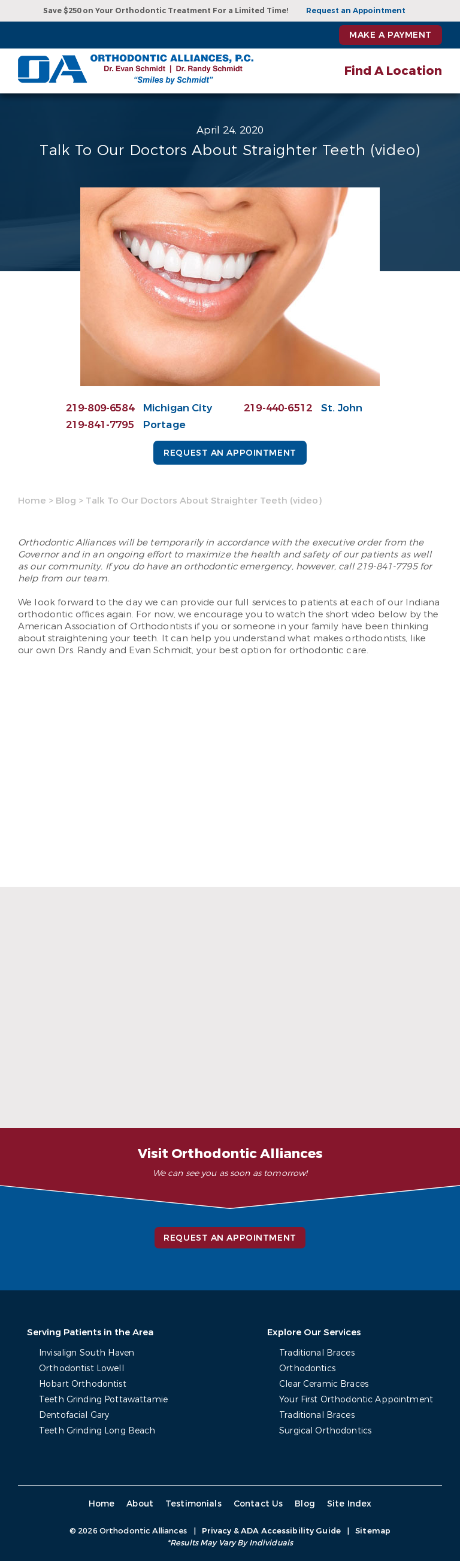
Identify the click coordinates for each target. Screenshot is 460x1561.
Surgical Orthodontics (325, 1430)
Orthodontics (307, 1368)
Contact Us (258, 1504)
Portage (164, 425)
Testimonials (193, 1504)
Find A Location (393, 71)
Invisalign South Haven (86, 1353)
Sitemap (373, 1531)
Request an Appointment (355, 11)
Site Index (349, 1504)
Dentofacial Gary (74, 1415)
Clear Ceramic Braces (323, 1384)
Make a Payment (390, 35)
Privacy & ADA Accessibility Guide (271, 1531)
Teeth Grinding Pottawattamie (103, 1399)
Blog (66, 501)
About (139, 1504)
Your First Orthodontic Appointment (356, 1399)
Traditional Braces (317, 1353)
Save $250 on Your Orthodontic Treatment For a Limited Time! (165, 11)
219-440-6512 (278, 408)
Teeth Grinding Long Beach (97, 1430)
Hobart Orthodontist (82, 1384)
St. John (341, 408)
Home (32, 501)
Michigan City (177, 408)
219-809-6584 (100, 408)
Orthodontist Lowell (81, 1368)
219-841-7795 (100, 425)
